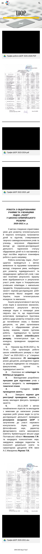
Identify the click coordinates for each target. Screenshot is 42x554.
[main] (21, 14)
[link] (21, 45)
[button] (2, 3)
